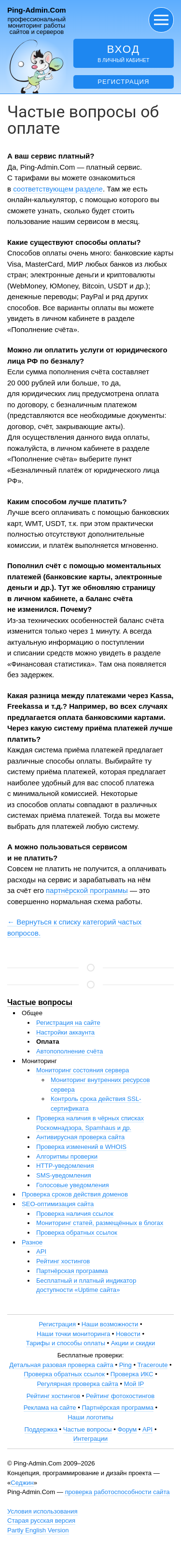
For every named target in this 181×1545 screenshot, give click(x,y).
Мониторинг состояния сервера (82, 1070)
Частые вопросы (39, 1002)
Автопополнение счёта (69, 1051)
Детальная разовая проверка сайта (61, 1365)
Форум (127, 1429)
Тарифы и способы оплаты (65, 1343)
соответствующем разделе (58, 189)
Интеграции (90, 1438)
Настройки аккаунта (65, 1032)
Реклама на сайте (50, 1407)
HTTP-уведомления (65, 1165)
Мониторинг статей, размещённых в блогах (99, 1222)
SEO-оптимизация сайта (58, 1204)
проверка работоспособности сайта (117, 1492)
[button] (161, 20)
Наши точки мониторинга (73, 1334)
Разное (32, 1242)
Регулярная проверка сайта (77, 1383)
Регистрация (123, 81)
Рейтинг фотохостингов (120, 1396)
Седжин (22, 1482)
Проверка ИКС (132, 1374)
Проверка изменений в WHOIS (81, 1146)
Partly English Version (38, 1530)
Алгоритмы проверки (66, 1156)
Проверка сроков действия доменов (75, 1194)
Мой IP (134, 1383)
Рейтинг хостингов (63, 1261)
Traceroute (153, 1365)
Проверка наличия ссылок (74, 1213)
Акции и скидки (133, 1343)
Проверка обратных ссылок (76, 1232)
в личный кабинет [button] (123, 53)
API (41, 1251)
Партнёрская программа (72, 1270)
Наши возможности (110, 1324)
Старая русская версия (41, 1520)
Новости (128, 1334)
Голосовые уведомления (72, 1185)
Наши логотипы (90, 1417)
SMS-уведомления (63, 1175)
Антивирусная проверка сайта (80, 1137)
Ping (125, 1365)
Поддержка (41, 1429)
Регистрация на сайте (68, 1022)
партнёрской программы (87, 890)
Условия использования (42, 1511)
